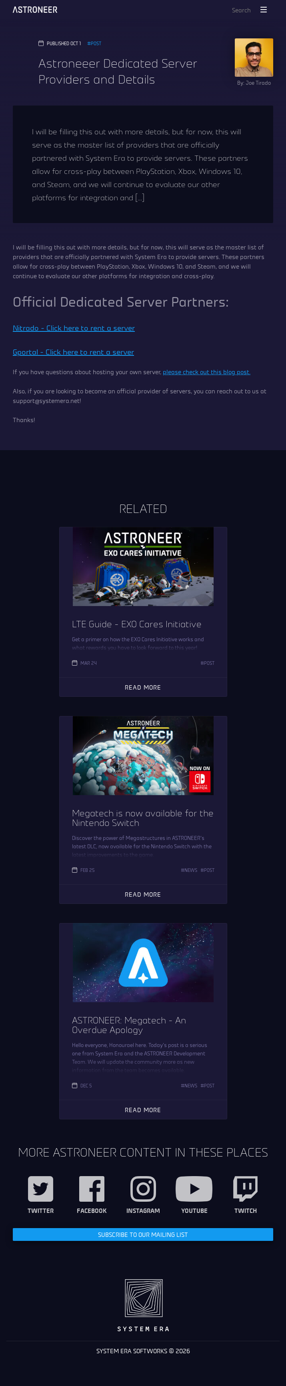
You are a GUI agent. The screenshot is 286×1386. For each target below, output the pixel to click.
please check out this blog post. (206, 371)
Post (96, 43)
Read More (143, 687)
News (190, 870)
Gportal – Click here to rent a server (73, 351)
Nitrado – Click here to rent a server (74, 327)
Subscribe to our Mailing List (143, 1234)
